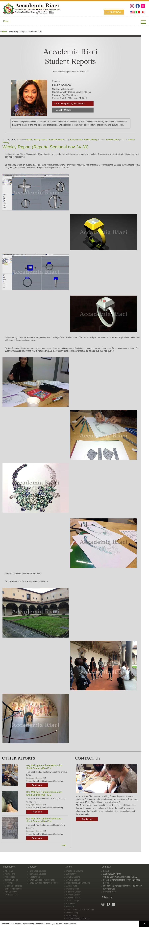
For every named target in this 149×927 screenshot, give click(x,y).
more (64, 845)
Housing (8, 883)
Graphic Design (73, 895)
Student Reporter (56, 139)
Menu (5, 21)
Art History (71, 874)
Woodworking (58, 781)
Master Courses (36, 877)
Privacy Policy (109, 892)
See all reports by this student (70, 103)
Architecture (71, 886)
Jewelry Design (73, 880)
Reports (28, 139)
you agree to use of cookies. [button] (64, 924)
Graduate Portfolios (13, 886)
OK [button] (144, 924)
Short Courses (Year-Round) (42, 880)
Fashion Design (73, 898)
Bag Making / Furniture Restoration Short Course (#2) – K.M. (44, 793)
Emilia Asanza (76, 139)
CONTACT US (11, 895)
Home (4, 32)
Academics (10, 877)
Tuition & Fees (11, 880)
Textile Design (72, 901)
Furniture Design (73, 892)
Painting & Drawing (74, 871)
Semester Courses (37, 874)
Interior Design (72, 889)
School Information (13, 889)
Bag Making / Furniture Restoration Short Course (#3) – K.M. (44, 767)
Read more (37, 785)
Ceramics (70, 904)
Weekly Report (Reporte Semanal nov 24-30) (45, 146)
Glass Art (70, 907)
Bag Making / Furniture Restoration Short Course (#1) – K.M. (44, 820)
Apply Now (115, 12)
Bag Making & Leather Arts (42, 781)
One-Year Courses (37, 871)
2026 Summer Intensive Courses (43, 883)
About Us (9, 871)
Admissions (10, 874)
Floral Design (72, 915)
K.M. (44, 778)
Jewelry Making (63, 110)
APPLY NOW (11, 892)
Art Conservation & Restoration (80, 909)
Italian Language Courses (77, 918)
